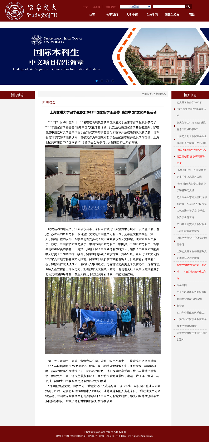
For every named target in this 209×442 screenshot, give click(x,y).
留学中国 (182, 285)
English (97, 6)
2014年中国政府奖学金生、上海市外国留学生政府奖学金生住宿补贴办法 (192, 319)
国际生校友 (172, 14)
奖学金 (180, 305)
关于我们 (112, 14)
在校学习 (152, 14)
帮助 (192, 14)
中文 (85, 6)
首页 (92, 14)
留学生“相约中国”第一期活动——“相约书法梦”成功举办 (191, 272)
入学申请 (132, 14)
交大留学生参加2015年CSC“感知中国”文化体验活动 (191, 109)
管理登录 (111, 6)
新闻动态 (161, 93)
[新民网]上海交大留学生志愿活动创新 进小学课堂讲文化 (191, 156)
